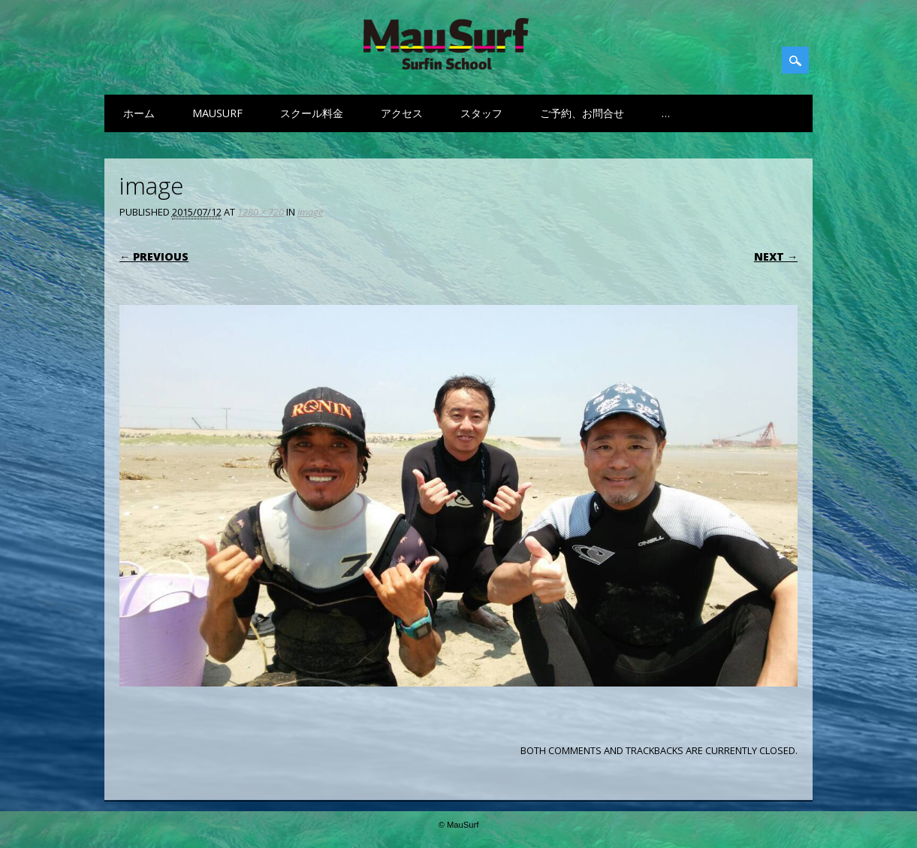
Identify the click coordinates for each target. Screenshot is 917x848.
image (310, 212)
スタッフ (481, 113)
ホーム (139, 113)
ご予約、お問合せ (582, 113)
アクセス (402, 113)
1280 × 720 (260, 212)
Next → (776, 256)
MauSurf (217, 113)
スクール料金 (311, 113)
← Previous (154, 256)
